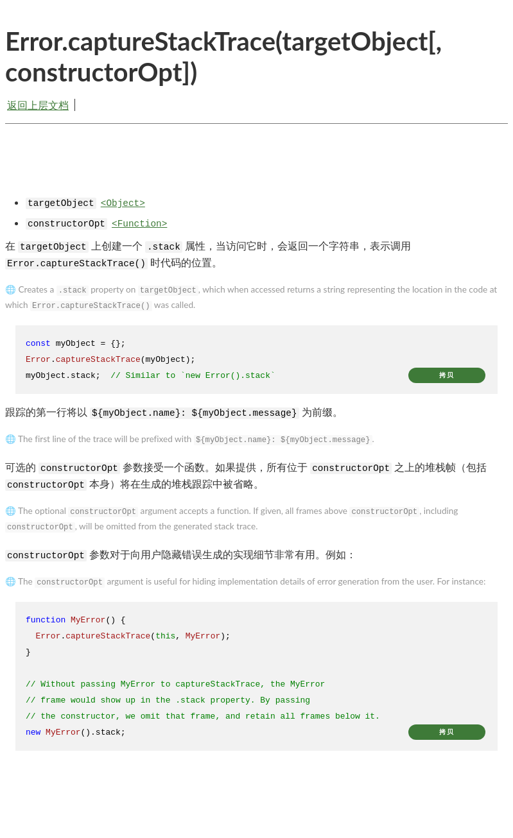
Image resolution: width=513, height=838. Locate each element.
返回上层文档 (38, 105)
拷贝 (447, 375)
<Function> (139, 224)
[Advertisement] (256, 170)
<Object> (123, 203)
